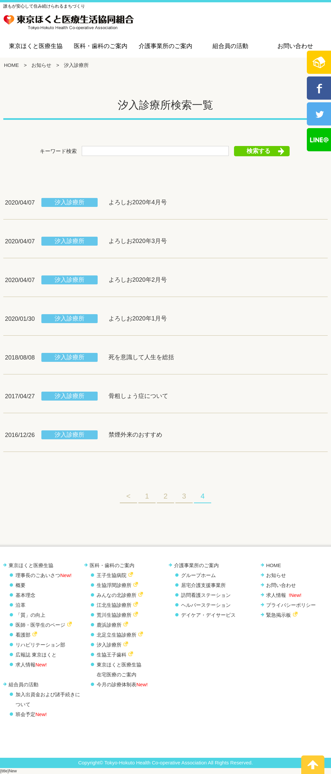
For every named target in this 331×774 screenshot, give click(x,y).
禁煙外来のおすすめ (135, 434)
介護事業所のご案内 (165, 46)
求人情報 (31, 664)
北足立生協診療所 (116, 635)
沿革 (20, 605)
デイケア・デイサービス (208, 615)
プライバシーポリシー (291, 605)
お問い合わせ (295, 46)
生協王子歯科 (111, 654)
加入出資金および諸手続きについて (48, 699)
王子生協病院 (111, 575)
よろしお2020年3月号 (138, 241)
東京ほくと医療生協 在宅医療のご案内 (119, 669)
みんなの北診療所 (116, 595)
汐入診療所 (69, 202)
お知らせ (41, 65)
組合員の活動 (230, 46)
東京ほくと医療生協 (36, 46)
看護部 (23, 635)
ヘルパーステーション (206, 605)
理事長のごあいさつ (43, 575)
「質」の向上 (30, 615)
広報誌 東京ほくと (36, 654)
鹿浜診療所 (109, 625)
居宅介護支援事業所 (203, 585)
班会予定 (31, 714)
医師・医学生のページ (40, 625)
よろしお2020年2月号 (138, 279)
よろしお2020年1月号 (138, 318)
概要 (20, 585)
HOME (11, 65)
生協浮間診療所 (114, 585)
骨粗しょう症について (138, 396)
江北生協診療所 (114, 605)
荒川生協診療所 (114, 615)
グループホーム (198, 575)
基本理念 (25, 595)
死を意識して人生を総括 (141, 357)
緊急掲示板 (278, 615)
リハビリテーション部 (40, 645)
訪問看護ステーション (206, 595)
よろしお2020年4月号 (138, 202)
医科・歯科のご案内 (100, 46)
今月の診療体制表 (122, 684)
